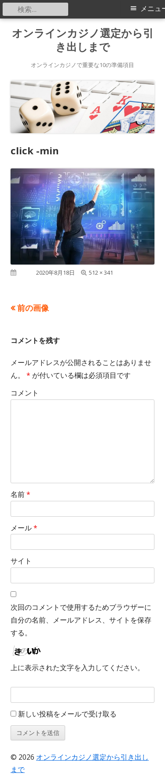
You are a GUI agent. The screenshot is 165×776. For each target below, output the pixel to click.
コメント (25, 393)
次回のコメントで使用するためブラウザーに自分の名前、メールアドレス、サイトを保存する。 (81, 620)
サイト (21, 561)
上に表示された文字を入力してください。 (77, 667)
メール (24, 528)
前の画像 (33, 307)
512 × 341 (101, 272)
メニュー (152, 8)
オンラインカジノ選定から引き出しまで (83, 40)
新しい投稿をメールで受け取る (67, 714)
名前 (20, 494)
